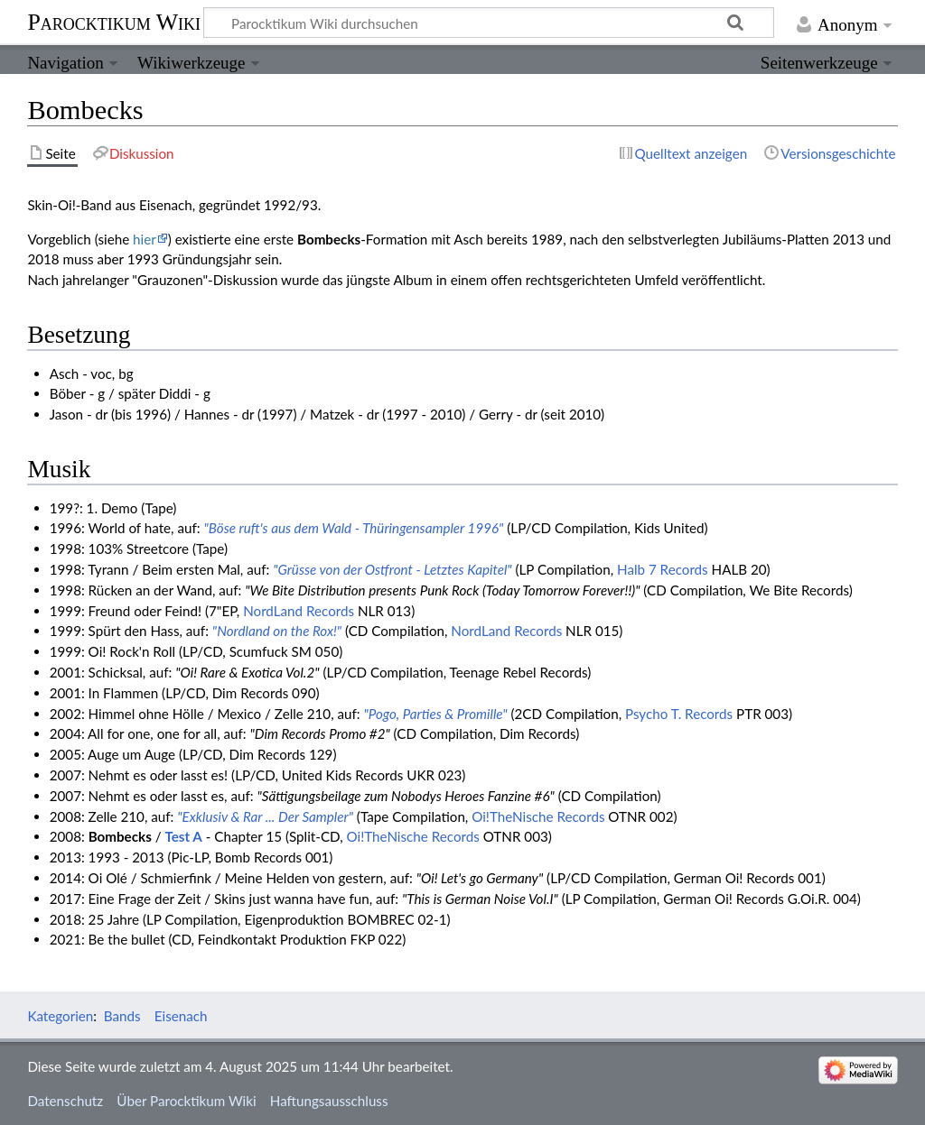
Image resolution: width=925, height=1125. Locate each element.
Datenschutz (65, 1101)
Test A (182, 836)
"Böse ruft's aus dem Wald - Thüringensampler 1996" (353, 528)
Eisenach (181, 1016)
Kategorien (60, 1016)
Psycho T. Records (679, 713)
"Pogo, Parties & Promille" (436, 713)
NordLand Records (298, 611)
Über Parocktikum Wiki (186, 1101)
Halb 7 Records (662, 569)
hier (144, 239)
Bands (122, 1016)
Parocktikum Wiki (114, 20)
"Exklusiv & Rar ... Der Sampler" (265, 816)
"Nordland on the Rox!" (276, 630)
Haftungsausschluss (329, 1101)
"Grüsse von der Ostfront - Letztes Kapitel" (392, 569)
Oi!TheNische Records (538, 816)
